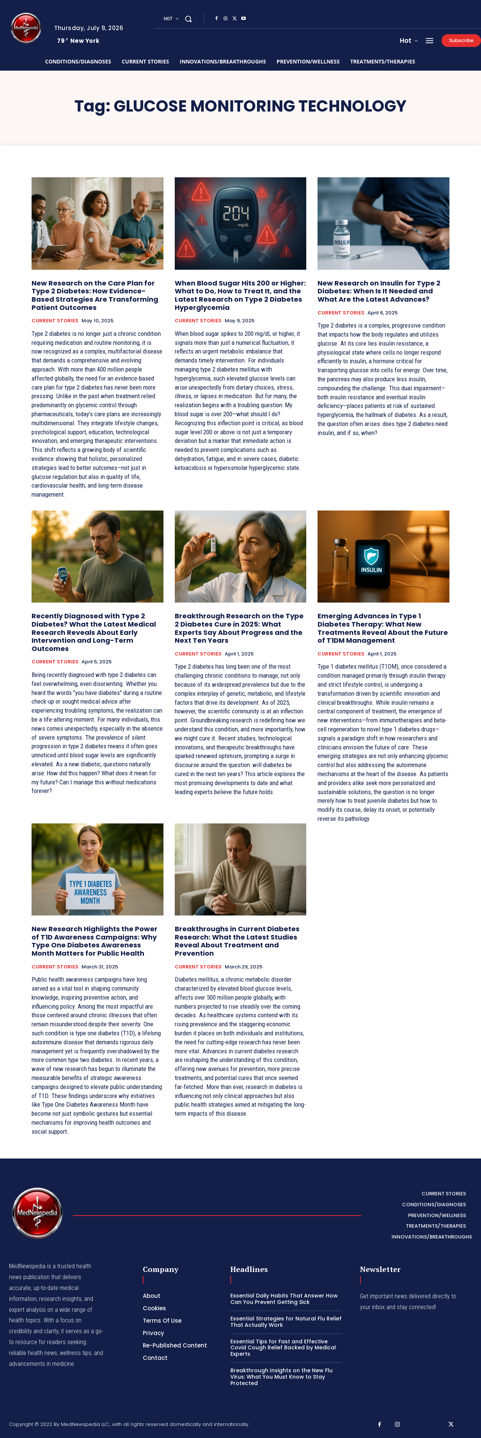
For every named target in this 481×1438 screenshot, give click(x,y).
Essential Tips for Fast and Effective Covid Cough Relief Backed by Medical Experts (283, 1348)
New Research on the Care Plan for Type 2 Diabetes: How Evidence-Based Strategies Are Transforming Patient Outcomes (95, 295)
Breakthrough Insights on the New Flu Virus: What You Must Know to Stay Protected (281, 1377)
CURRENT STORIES (55, 321)
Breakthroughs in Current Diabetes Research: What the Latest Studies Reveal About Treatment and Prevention (237, 941)
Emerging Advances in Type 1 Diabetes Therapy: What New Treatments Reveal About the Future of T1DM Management (383, 628)
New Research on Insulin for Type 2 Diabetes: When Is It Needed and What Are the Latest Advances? (379, 291)
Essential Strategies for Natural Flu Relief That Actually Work (286, 1322)
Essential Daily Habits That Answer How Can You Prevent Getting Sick (284, 1299)
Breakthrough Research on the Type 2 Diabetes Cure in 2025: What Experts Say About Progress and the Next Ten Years (239, 628)
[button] (188, 19)
